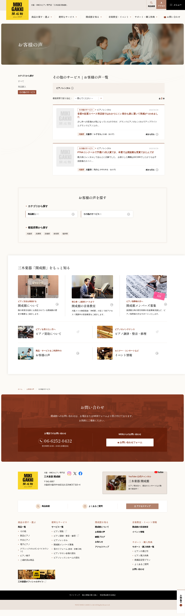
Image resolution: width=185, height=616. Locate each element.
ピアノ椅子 (25, 561)
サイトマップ (74, 601)
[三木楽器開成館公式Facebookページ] (81, 477)
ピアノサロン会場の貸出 (65, 559)
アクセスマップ (142, 511)
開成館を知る (92, 16)
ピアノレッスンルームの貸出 (67, 563)
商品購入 (22, 86)
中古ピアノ (25, 546)
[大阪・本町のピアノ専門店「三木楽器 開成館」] (29, 485)
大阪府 (29, 235)
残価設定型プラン (142, 566)
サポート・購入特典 (145, 16)
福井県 (65, 235)
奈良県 (56, 235)
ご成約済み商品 (27, 566)
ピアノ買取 (59, 537)
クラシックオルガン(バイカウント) (34, 555)
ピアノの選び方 (141, 557)
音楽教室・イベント (119, 16)
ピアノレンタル (61, 546)
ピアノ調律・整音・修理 (65, 542)
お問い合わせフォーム (130, 446)
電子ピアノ (25, 550)
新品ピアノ (25, 541)
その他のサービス (27, 91)
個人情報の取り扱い (90, 601)
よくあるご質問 (141, 570)
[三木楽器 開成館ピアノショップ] (69, 477)
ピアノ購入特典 (141, 561)
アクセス (160, 5)
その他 (23, 537)
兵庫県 (38, 235)
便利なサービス (66, 16)
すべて (21, 81)
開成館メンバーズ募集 (64, 550)
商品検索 (149, 5)
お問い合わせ (181, 599)
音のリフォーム (68, 555)
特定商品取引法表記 (108, 601)
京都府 (47, 235)
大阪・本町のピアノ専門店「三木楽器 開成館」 (17, 10)
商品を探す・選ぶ (40, 16)
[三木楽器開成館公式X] (75, 477)
